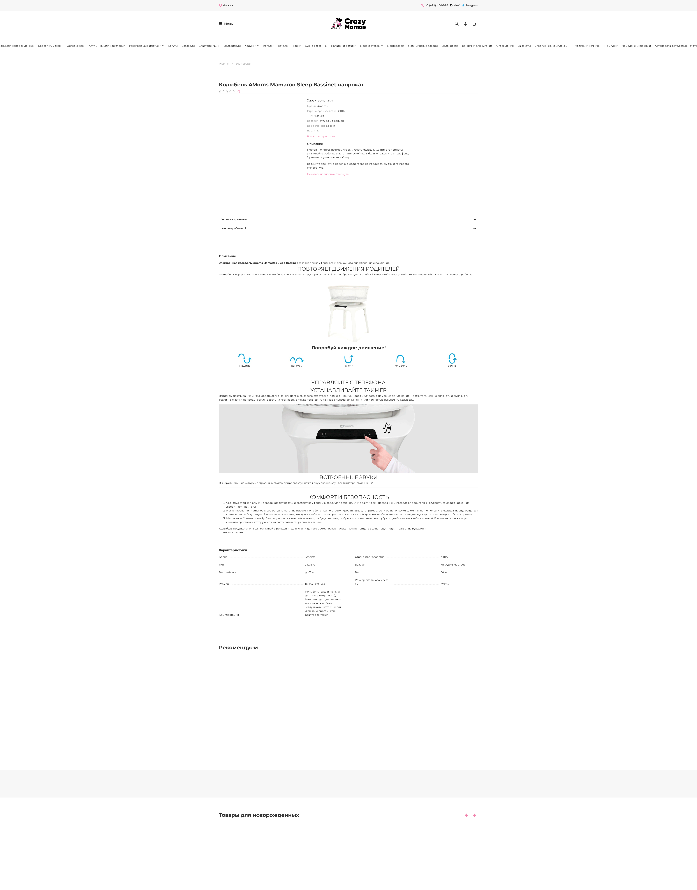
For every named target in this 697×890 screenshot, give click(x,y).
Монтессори (395, 45)
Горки (297, 45)
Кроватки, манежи (50, 45)
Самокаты (524, 45)
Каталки (268, 45)
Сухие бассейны (316, 45)
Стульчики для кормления (107, 45)
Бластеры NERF (209, 45)
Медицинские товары (423, 45)
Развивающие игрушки (146, 45)
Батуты (173, 45)
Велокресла (450, 45)
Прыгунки (611, 45)
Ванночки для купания (477, 45)
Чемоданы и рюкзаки (636, 45)
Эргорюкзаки (76, 45)
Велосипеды (232, 45)
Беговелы (188, 45)
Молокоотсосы (371, 45)
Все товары (243, 63)
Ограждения (505, 45)
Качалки (283, 45)
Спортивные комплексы (553, 45)
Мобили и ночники (588, 45)
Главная (224, 63)
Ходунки (252, 45)
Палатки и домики (343, 45)
